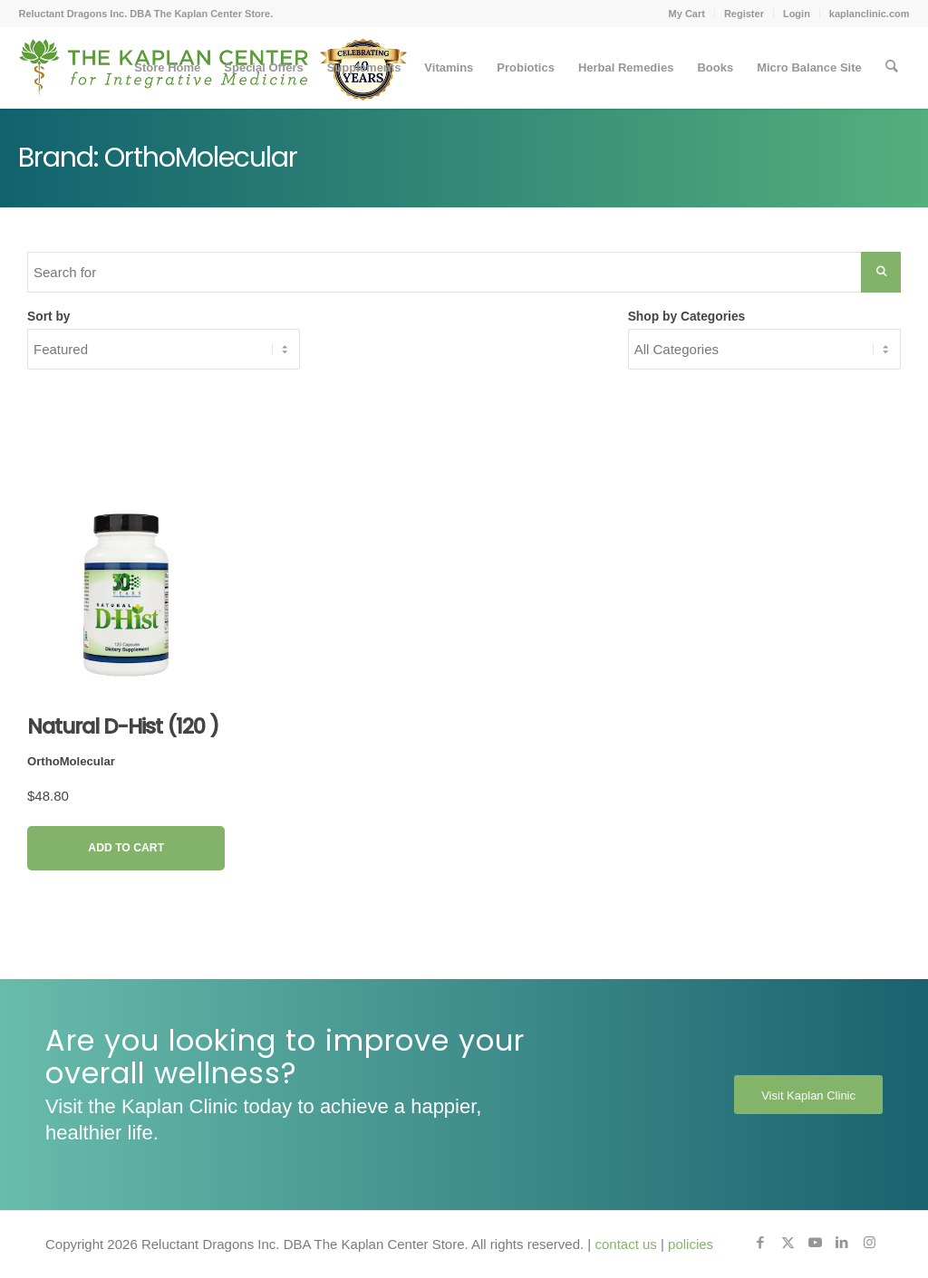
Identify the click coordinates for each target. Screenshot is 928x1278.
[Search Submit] (881, 272)
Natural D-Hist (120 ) (122, 726)
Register (744, 13)
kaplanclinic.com (869, 13)
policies (690, 1244)
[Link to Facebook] (760, 1242)
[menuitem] (687, 13)
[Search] (891, 68)
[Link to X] (787, 1242)
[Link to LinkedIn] (842, 1242)
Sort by (49, 316)
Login (796, 13)
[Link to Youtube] (814, 1242)
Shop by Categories (687, 316)
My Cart (687, 13)
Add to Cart (126, 847)
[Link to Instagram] (869, 1242)
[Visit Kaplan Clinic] (808, 1095)
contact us (625, 1244)
